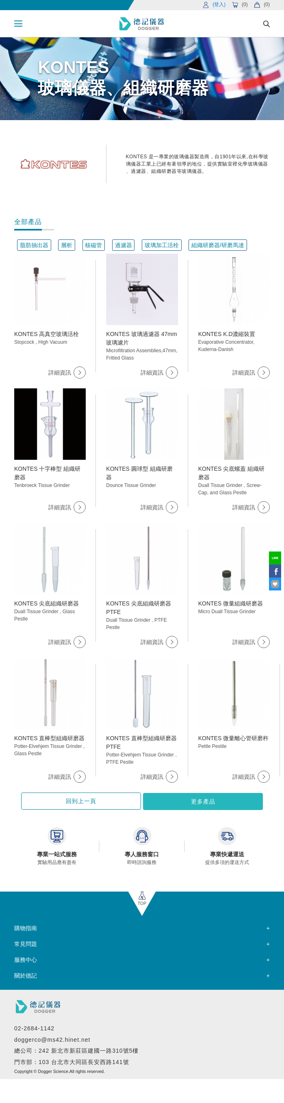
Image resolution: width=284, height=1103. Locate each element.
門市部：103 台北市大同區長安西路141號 (71, 1061)
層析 (66, 245)
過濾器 (123, 245)
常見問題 (25, 943)
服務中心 (25, 959)
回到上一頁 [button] (100, 801)
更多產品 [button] (184, 801)
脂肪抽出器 (34, 245)
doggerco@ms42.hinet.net (52, 1039)
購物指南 (25, 927)
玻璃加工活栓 (162, 245)
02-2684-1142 (34, 1028)
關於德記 (25, 975)
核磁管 (93, 245)
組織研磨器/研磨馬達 (217, 245)
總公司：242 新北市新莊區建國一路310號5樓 (76, 1050)
